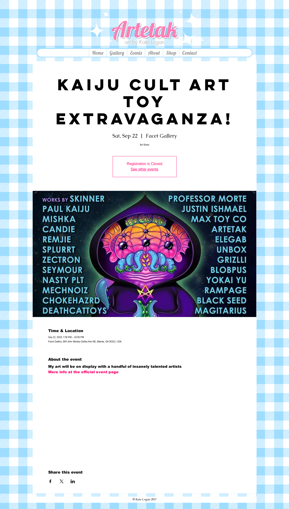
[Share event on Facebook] (50, 481)
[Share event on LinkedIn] (73, 481)
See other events (144, 169)
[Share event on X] (61, 481)
